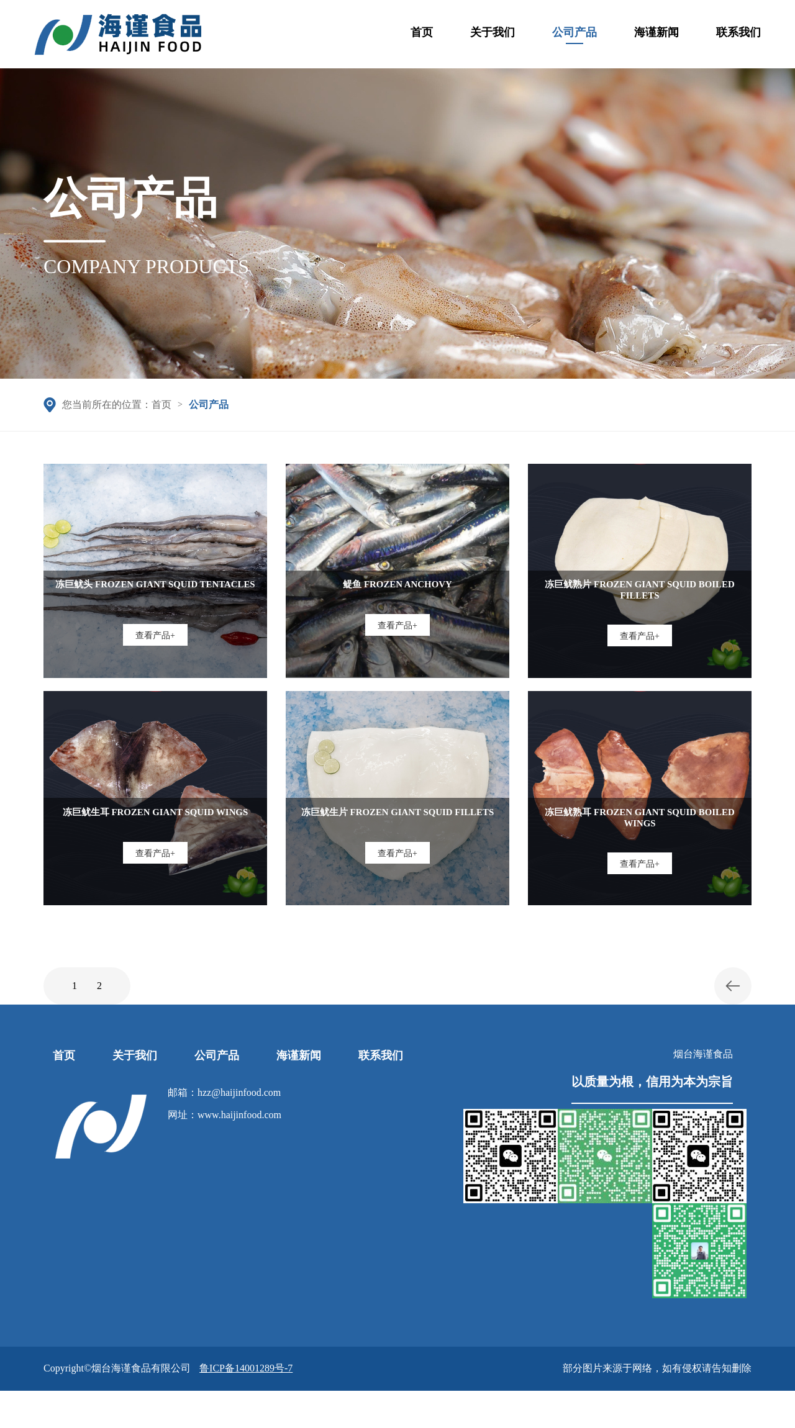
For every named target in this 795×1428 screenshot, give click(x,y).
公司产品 (574, 35)
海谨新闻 (656, 36)
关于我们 (492, 36)
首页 (422, 36)
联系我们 (738, 36)
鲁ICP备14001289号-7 (246, 1368)
